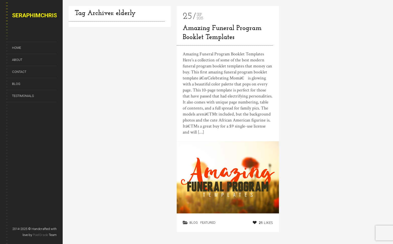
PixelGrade (40, 235)
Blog (16, 84)
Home (16, 48)
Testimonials (23, 96)
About (17, 60)
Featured (208, 222)
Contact (19, 72)
